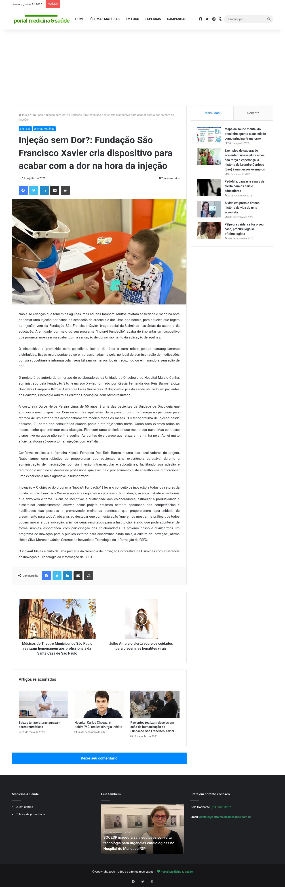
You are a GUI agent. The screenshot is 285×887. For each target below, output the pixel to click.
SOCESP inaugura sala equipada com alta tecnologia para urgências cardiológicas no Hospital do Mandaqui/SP (142, 843)
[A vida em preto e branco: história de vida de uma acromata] (210, 219)
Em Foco (132, 19)
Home (79, 19)
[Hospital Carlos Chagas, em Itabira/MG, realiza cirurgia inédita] (99, 704)
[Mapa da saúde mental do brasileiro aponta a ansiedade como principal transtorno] (210, 136)
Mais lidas (212, 113)
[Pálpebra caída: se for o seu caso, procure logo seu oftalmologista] (210, 240)
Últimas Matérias (105, 19)
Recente (253, 113)
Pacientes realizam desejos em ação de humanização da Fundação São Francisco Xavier (152, 727)
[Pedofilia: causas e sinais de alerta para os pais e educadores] (210, 197)
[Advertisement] (142, 67)
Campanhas (176, 19)
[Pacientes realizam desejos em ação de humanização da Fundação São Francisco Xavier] (154, 704)
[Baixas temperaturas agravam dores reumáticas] (43, 704)
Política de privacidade (30, 814)
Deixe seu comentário (99, 758)
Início (24, 115)
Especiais (153, 19)
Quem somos (24, 806)
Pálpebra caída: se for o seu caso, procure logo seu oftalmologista (245, 239)
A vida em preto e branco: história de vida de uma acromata (243, 217)
